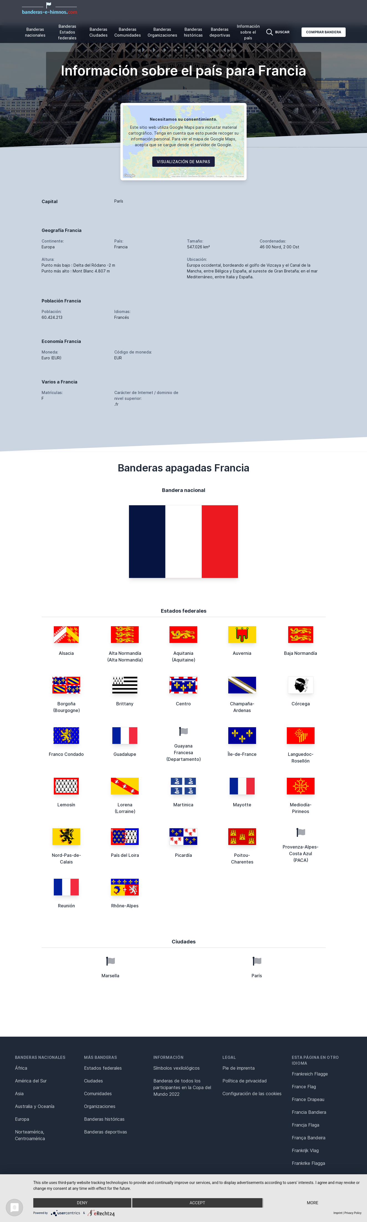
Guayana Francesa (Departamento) (183, 752)
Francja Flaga (305, 1125)
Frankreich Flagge (310, 1074)
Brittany (124, 703)
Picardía (183, 855)
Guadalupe (124, 754)
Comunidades (98, 1093)
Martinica (183, 804)
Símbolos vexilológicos (176, 1068)
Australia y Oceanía (34, 1106)
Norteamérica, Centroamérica (30, 1135)
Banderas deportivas (219, 32)
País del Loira (125, 855)
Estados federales (103, 1068)
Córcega (301, 703)
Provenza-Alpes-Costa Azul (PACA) (300, 853)
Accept (197, 1202)
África (21, 1068)
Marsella (110, 975)
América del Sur (31, 1081)
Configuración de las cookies (252, 1093)
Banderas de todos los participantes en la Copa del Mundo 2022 (182, 1087)
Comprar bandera (323, 32)
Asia (19, 1093)
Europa (22, 1119)
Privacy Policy (352, 1213)
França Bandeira (308, 1137)
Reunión (66, 905)
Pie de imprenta (238, 1068)
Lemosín (66, 804)
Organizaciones (99, 1106)
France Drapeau (308, 1099)
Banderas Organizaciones (162, 32)
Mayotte (242, 804)
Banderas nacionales (35, 32)
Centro (183, 703)
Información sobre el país (248, 32)
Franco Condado (66, 754)
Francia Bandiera (309, 1112)
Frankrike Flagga (308, 1163)
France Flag (304, 1086)
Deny (82, 1202)
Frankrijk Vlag (305, 1150)
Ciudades (93, 1081)
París (257, 975)
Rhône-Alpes (124, 905)
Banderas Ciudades (98, 32)
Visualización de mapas (183, 161)
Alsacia (66, 653)
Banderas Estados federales (67, 32)
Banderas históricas (193, 32)
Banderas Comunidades (127, 32)
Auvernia (242, 653)
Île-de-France (242, 754)
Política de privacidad (244, 1081)
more (312, 1202)
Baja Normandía (300, 653)
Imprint (337, 1213)
